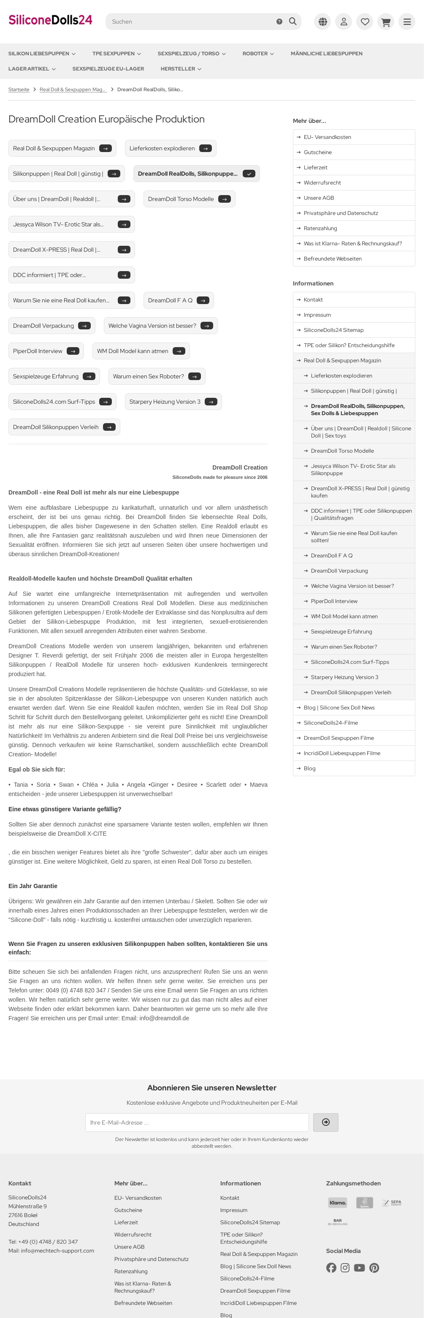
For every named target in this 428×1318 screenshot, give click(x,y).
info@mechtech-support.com (57, 1250)
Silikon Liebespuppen (42, 53)
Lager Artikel (32, 69)
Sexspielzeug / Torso (192, 53)
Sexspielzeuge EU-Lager (108, 68)
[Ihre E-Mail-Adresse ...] (197, 1122)
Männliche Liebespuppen (327, 53)
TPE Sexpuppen (116, 53)
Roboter (258, 53)
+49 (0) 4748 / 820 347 (48, 1241)
